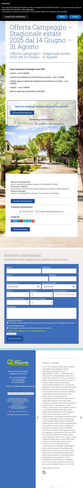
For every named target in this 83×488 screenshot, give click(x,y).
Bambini (33, 291)
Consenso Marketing (15, 326)
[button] (12, 221)
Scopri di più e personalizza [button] (15, 17)
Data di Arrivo (12, 283)
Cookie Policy (19, 393)
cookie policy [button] (29, 9)
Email (9, 275)
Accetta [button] (75, 17)
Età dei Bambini (60, 291)
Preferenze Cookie (28, 393)
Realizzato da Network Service (19, 411)
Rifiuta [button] (62, 17)
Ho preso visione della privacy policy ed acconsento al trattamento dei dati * (42, 323)
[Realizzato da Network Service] (10, 411)
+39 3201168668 (17, 380)
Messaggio (11, 306)
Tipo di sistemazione (15, 299)
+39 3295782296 (19, 377)
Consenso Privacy (14, 321)
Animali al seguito (38, 299)
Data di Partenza (49, 283)
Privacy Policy (11, 333)
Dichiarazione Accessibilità (18, 415)
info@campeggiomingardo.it (24, 386)
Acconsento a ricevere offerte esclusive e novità (30, 328)
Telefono (52, 275)
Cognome (46, 267)
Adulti (9, 291)
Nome (9, 267)
